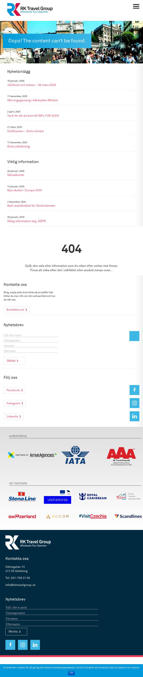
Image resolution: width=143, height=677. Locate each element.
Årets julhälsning (18, 146)
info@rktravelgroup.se (20, 585)
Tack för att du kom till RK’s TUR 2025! (33, 115)
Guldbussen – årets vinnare (25, 131)
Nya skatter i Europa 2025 (24, 190)
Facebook (13, 390)
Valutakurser (15, 175)
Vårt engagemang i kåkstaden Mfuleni (32, 100)
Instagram (13, 403)
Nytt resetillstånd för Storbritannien (31, 205)
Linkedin (12, 416)
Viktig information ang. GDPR (26, 221)
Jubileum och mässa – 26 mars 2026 (31, 85)
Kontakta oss (15, 309)
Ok (71, 673)
